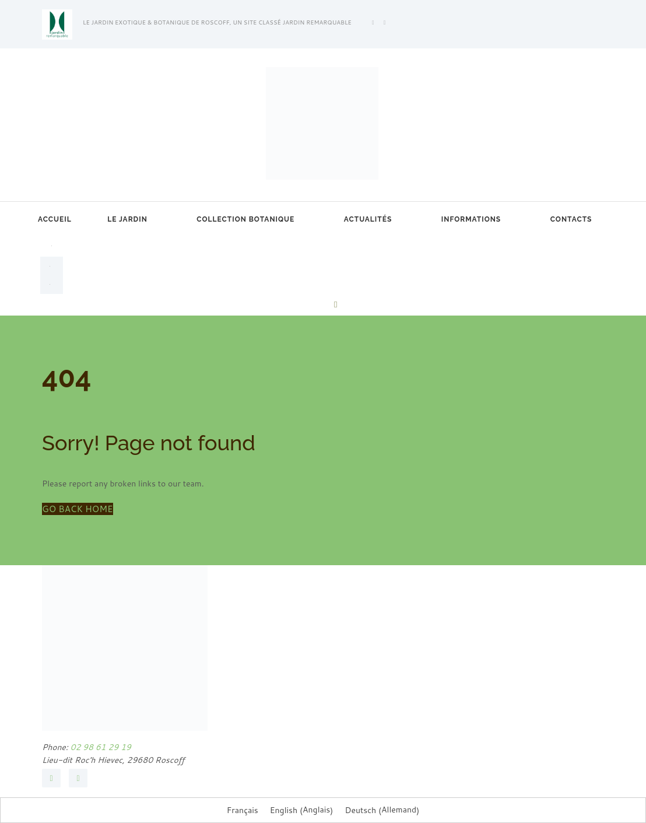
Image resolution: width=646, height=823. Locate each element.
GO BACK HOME (77, 509)
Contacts (571, 219)
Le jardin (127, 219)
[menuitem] (51, 244)
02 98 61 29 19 (99, 747)
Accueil (55, 219)
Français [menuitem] (242, 810)
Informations (471, 219)
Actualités (368, 219)
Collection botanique (245, 219)
